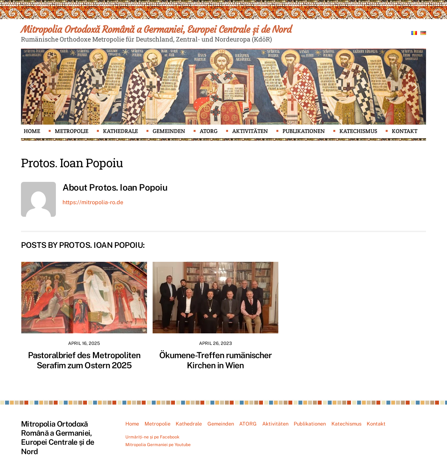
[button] (31, 86)
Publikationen (304, 131)
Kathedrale (120, 131)
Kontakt (404, 131)
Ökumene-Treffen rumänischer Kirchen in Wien (215, 360)
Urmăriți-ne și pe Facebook (152, 436)
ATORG (209, 131)
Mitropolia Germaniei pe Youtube (158, 444)
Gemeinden (169, 131)
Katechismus (358, 131)
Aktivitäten (250, 131)
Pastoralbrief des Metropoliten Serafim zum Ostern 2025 (84, 360)
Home (32, 131)
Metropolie (71, 131)
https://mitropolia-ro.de (93, 202)
